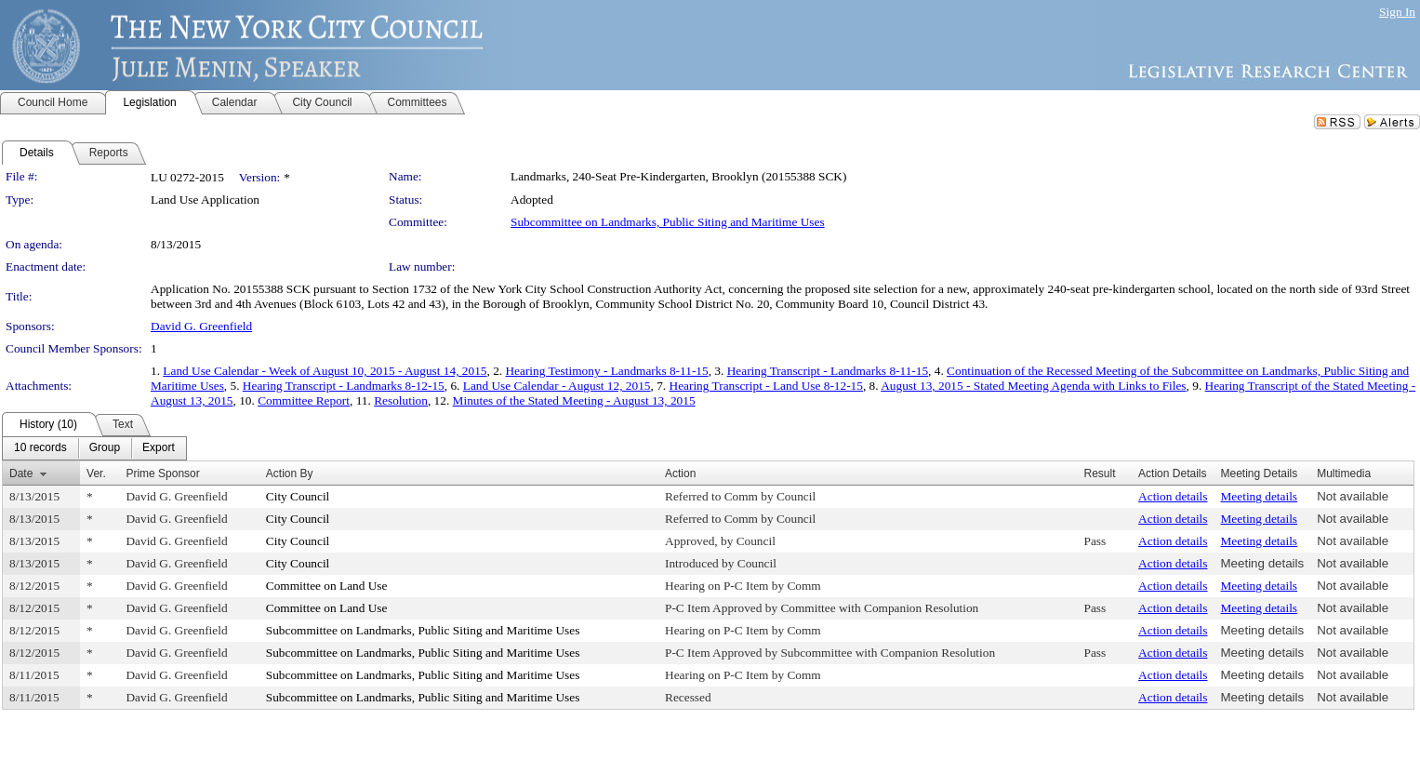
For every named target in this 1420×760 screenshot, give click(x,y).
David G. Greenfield (201, 326)
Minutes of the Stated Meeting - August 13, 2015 (574, 400)
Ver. (96, 473)
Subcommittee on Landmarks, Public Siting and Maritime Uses (668, 222)
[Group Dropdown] (104, 448)
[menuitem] (40, 448)
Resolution (401, 400)
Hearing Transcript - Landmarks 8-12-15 (344, 386)
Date (21, 473)
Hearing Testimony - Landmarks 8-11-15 (606, 371)
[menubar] (94, 448)
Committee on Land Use (327, 586)
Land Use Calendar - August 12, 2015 (557, 386)
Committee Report (304, 400)
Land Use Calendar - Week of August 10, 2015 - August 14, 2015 (324, 371)
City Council (298, 496)
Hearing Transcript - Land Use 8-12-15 (766, 386)
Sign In (1397, 12)
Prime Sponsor (162, 473)
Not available (1352, 496)
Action (680, 473)
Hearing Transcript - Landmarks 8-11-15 (827, 371)
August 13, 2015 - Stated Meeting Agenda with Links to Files (1033, 386)
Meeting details (1259, 496)
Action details (1172, 496)
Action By (289, 473)
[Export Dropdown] (158, 448)
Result (1100, 473)
